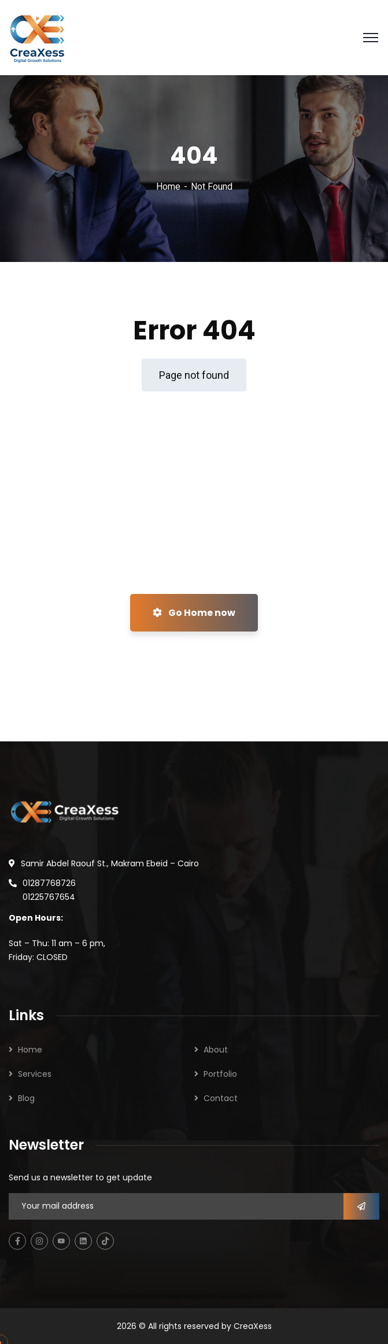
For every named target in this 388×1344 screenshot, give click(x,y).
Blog (26, 1098)
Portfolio (220, 1074)
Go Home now (194, 612)
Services (34, 1074)
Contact (221, 1098)
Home (168, 186)
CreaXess (253, 1326)
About (216, 1049)
